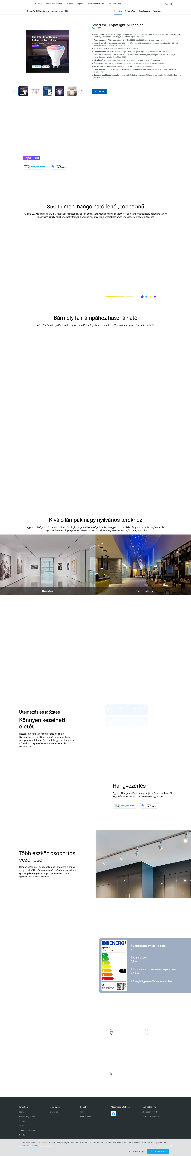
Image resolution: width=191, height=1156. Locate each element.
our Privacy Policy (30, 1145)
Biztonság (22, 1112)
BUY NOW (99, 91)
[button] (81, 91)
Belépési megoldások (27, 1116)
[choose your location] (171, 4)
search (166, 4)
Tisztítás (22, 1121)
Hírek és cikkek (86, 1116)
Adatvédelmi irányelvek (150, 1112)
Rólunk (82, 1112)
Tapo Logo (23, 3)
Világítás (22, 1126)
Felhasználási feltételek (151, 1116)
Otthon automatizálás (27, 1130)
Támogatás (53, 1112)
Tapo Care (23, 1135)
